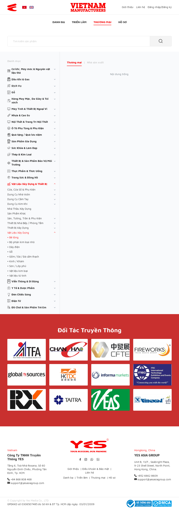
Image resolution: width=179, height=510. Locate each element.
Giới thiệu (127, 7)
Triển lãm (79, 22)
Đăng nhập (154, 7)
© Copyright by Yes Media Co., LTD (28, 500)
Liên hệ (140, 7)
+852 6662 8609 (146, 475)
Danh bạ (58, 22)
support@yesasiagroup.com (25, 483)
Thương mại (102, 22)
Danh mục (14, 61)
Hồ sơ (122, 22)
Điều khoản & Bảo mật (95, 468)
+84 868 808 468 (19, 479)
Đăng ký (167, 7)
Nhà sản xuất (95, 62)
